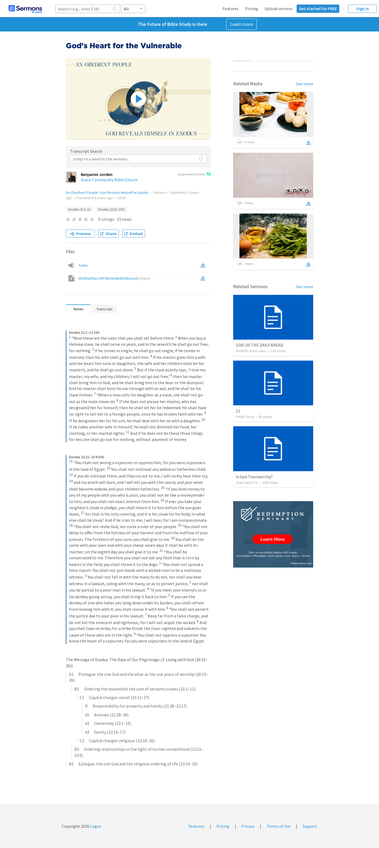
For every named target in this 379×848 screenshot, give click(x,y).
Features (231, 8)
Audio (83, 265)
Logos (95, 826)
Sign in (362, 8)
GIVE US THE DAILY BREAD (259, 345)
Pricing (251, 8)
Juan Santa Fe (247, 482)
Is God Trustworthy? (254, 476)
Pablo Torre (245, 416)
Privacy (248, 826)
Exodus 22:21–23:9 (111, 209)
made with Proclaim (194, 174)
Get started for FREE (318, 8)
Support (310, 826)
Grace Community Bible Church (109, 179)
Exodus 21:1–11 (79, 209)
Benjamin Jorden (96, 174)
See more (304, 83)
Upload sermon (278, 8)
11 (238, 410)
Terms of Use (279, 826)
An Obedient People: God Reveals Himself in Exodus (107, 192)
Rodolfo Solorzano (251, 350)
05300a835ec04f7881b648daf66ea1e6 (114, 278)
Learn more (241, 24)
